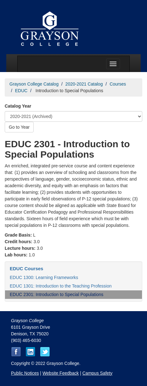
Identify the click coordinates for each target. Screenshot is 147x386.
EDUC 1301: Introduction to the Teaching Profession (61, 285)
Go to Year (19, 127)
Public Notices (25, 373)
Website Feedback (60, 373)
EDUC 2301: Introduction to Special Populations (56, 294)
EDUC (21, 90)
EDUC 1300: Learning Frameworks (44, 277)
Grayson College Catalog (33, 84)
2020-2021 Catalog (84, 84)
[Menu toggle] (113, 64)
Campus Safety (97, 373)
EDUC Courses (26, 268)
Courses (118, 84)
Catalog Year (18, 106)
